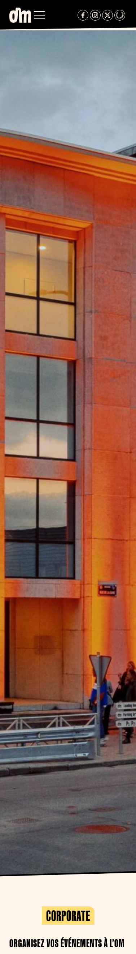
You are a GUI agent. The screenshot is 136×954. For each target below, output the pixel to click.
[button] (39, 15)
